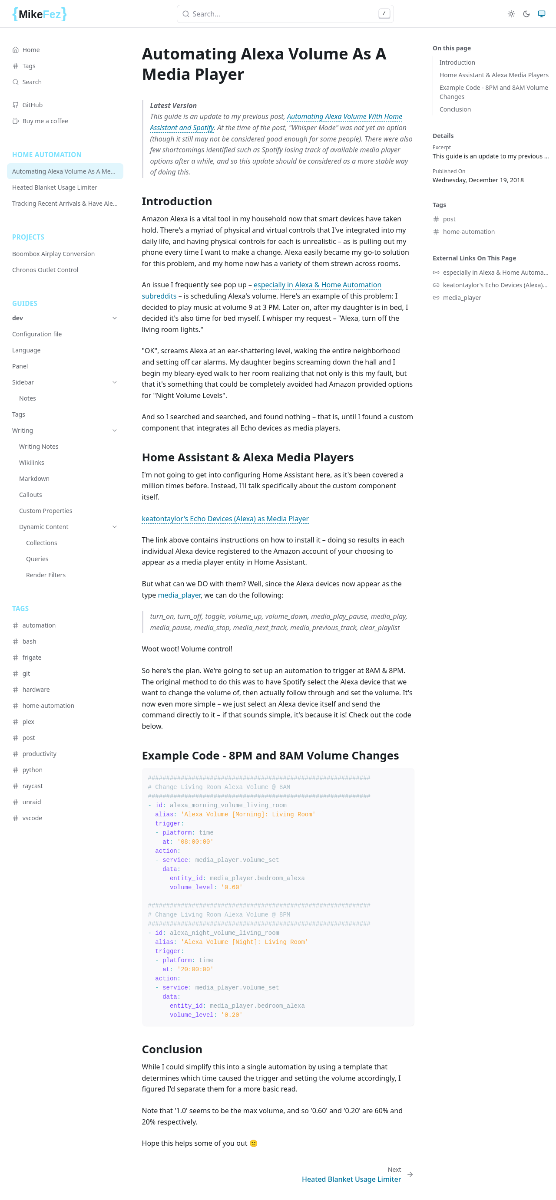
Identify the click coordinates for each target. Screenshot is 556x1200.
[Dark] (526, 14)
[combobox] (285, 14)
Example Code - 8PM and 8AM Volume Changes (494, 92)
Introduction (457, 62)
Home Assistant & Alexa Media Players (494, 75)
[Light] (511, 14)
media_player (179, 595)
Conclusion (455, 109)
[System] (541, 14)
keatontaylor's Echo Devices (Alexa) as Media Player (225, 518)
